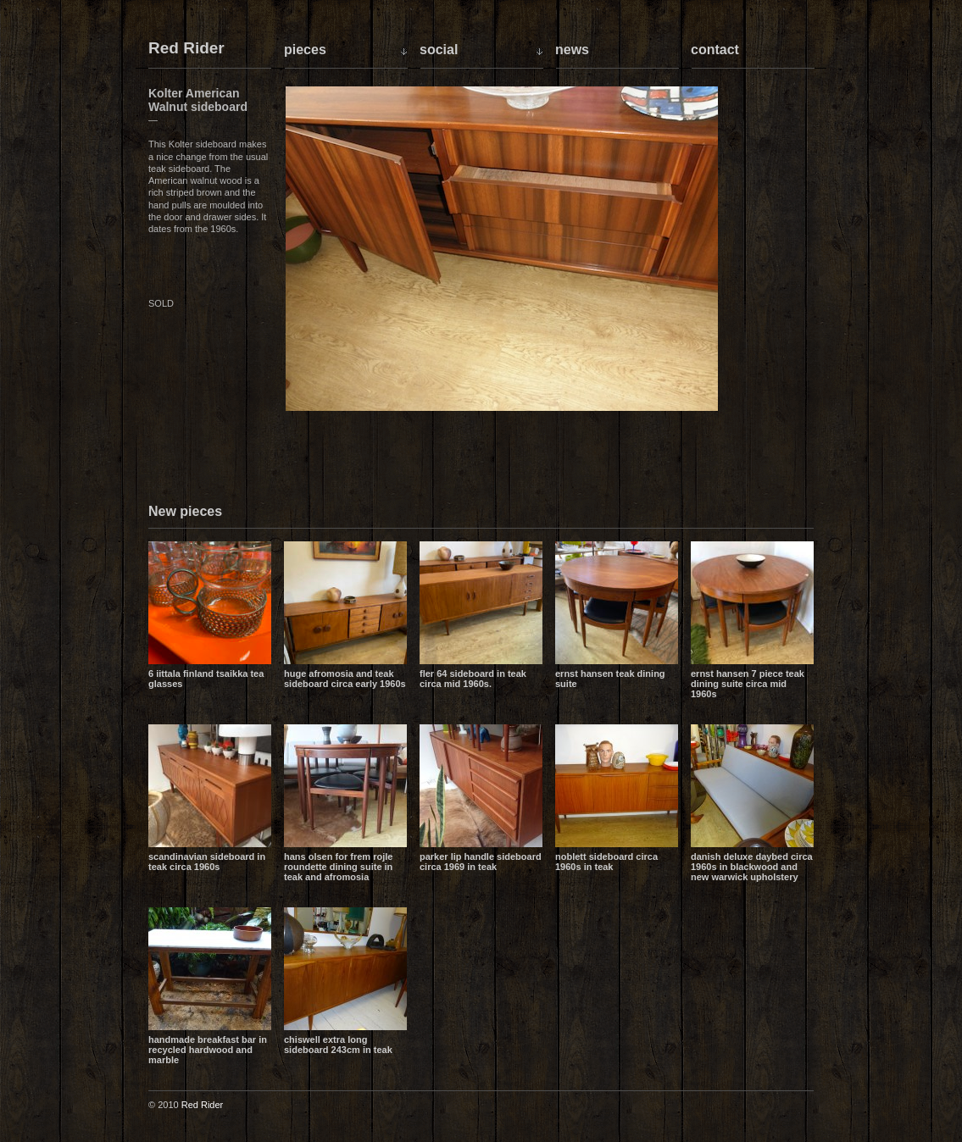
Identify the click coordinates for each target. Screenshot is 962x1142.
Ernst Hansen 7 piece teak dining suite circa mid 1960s (747, 683)
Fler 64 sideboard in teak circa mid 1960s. (473, 678)
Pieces (305, 49)
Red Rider (186, 49)
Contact (715, 49)
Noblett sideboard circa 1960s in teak (606, 861)
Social (439, 49)
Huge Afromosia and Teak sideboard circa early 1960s (345, 678)
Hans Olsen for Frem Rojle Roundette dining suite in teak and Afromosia (338, 866)
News (572, 49)
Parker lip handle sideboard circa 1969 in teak (481, 861)
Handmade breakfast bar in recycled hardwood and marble (207, 1049)
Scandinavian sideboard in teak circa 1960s (206, 861)
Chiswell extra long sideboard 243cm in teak (338, 1044)
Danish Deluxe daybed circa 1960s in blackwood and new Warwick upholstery (752, 866)
